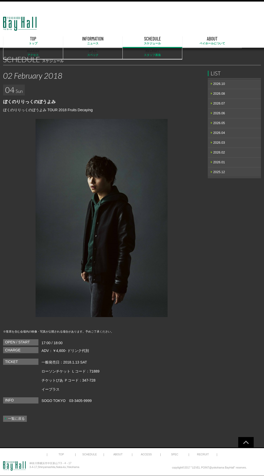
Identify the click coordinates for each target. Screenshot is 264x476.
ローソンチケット (56, 371)
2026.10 (219, 84)
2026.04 (219, 133)
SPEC (205, 41)
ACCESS (169, 41)
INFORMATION (58, 41)
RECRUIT (242, 41)
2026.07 (219, 103)
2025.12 (219, 172)
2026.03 (219, 142)
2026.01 (219, 162)
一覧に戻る (16, 419)
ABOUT (132, 41)
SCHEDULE (95, 41)
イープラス (51, 389)
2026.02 (219, 152)
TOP (21, 41)
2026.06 (219, 113)
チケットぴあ (52, 380)
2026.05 (219, 123)
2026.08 (219, 93)
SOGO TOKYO (54, 401)
